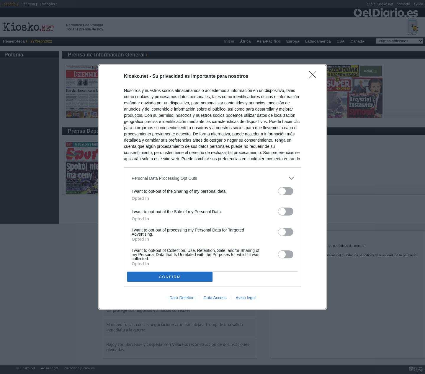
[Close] (314, 76)
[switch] (285, 191)
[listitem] (212, 178)
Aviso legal (246, 297)
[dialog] (212, 187)
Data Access (215, 297)
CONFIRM (170, 276)
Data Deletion (181, 297)
